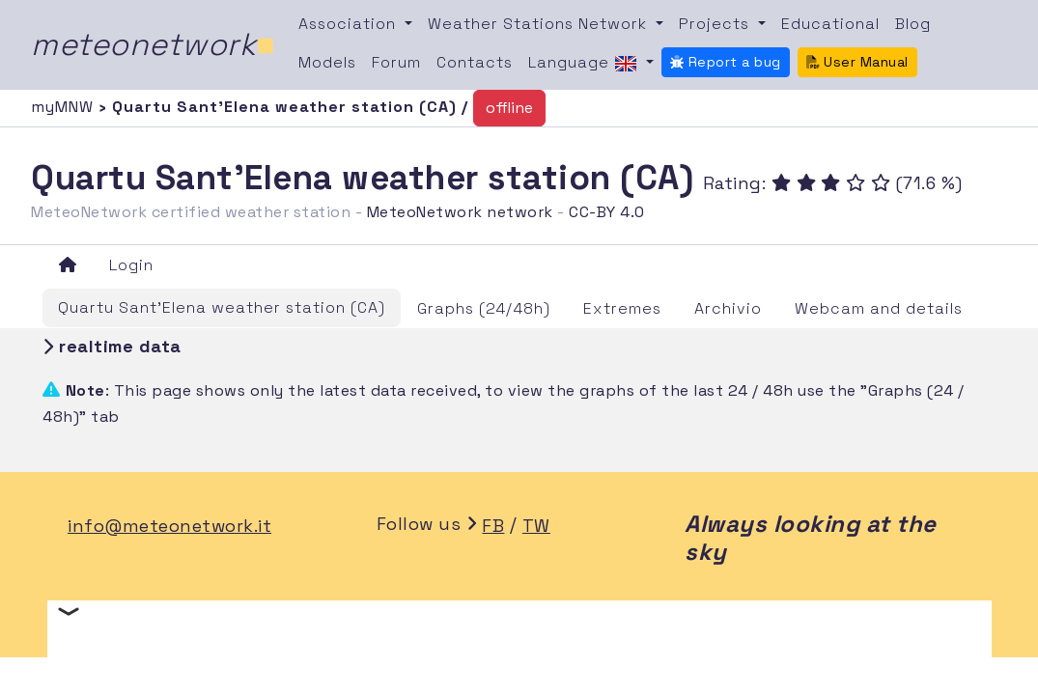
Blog (913, 24)
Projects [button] (716, 24)
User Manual (857, 61)
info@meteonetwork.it (169, 525)
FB (493, 525)
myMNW (64, 107)
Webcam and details (879, 308)
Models (327, 62)
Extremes (622, 308)
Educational (830, 24)
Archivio (728, 308)
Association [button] (349, 24)
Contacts (474, 62)
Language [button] (585, 63)
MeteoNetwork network (460, 212)
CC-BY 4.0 (607, 212)
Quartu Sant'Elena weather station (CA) (221, 307)
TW (536, 525)
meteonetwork (153, 44)
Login (131, 265)
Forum (396, 62)
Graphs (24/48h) (483, 308)
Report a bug (725, 61)
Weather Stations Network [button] (540, 24)
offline (509, 107)
